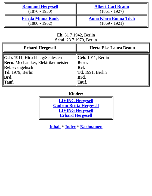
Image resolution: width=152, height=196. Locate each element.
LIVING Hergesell (76, 100)
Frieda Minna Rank (40, 18)
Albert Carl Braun (111, 6)
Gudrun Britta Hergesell (76, 105)
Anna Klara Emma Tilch (112, 18)
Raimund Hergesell (40, 6)
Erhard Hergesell (76, 115)
